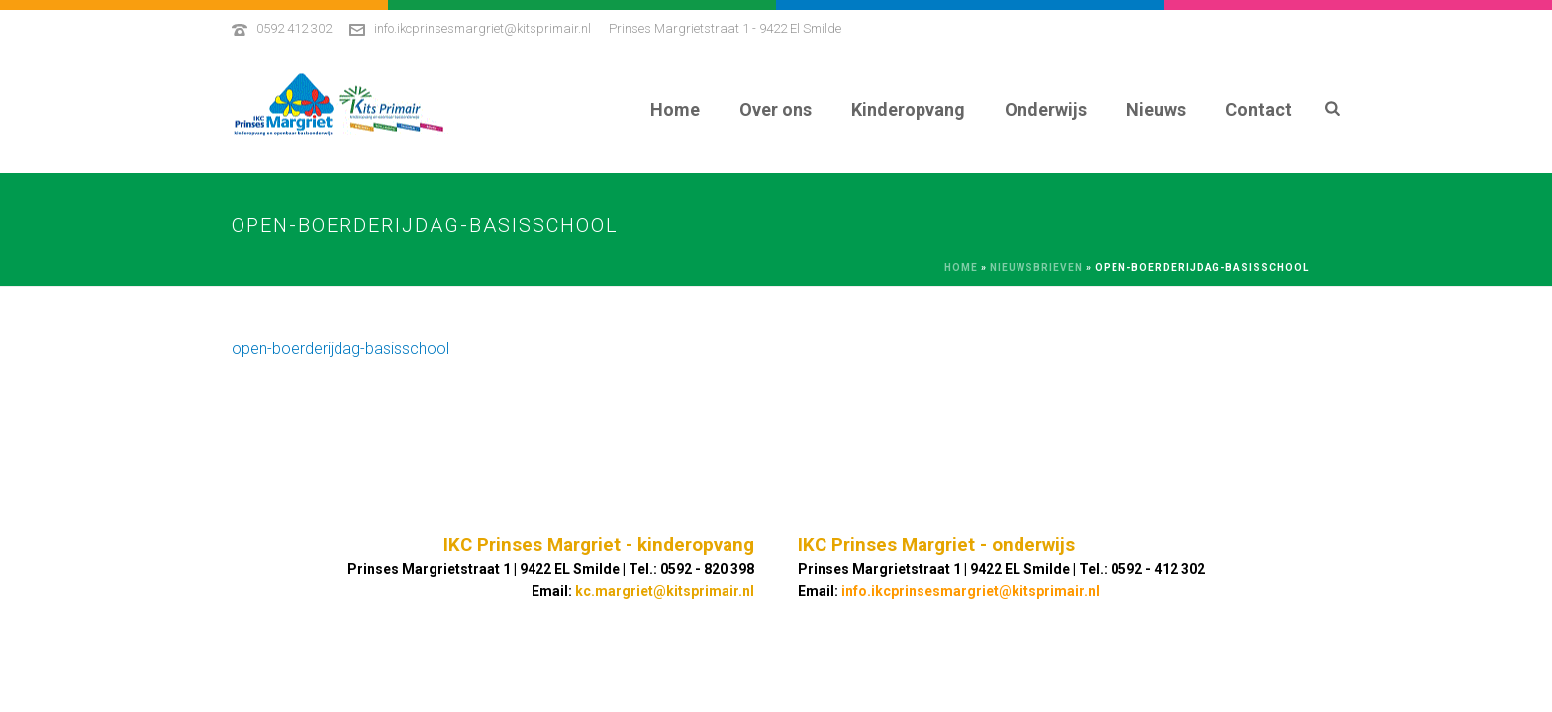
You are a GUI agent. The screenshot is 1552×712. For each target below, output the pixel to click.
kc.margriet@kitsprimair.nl (664, 591)
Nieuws (1156, 109)
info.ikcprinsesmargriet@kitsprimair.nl (482, 28)
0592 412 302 (294, 28)
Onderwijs (1046, 109)
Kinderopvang (908, 109)
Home (675, 109)
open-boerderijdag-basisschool (340, 348)
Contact (1258, 109)
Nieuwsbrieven (1036, 267)
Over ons (775, 109)
